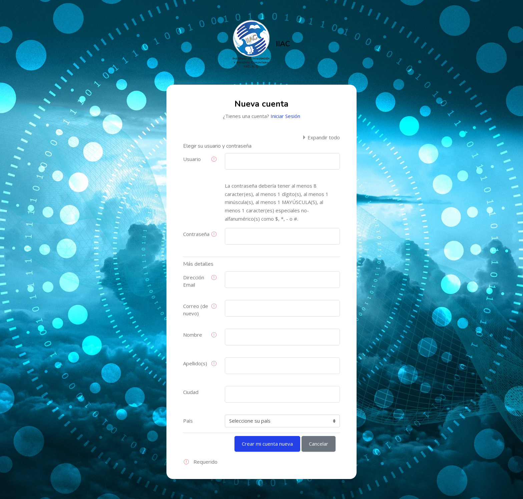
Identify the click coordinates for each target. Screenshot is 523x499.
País (188, 420)
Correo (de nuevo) (195, 310)
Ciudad (190, 392)
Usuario (192, 159)
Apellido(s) (195, 363)
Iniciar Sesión (285, 116)
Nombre (192, 334)
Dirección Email (193, 281)
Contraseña (196, 234)
